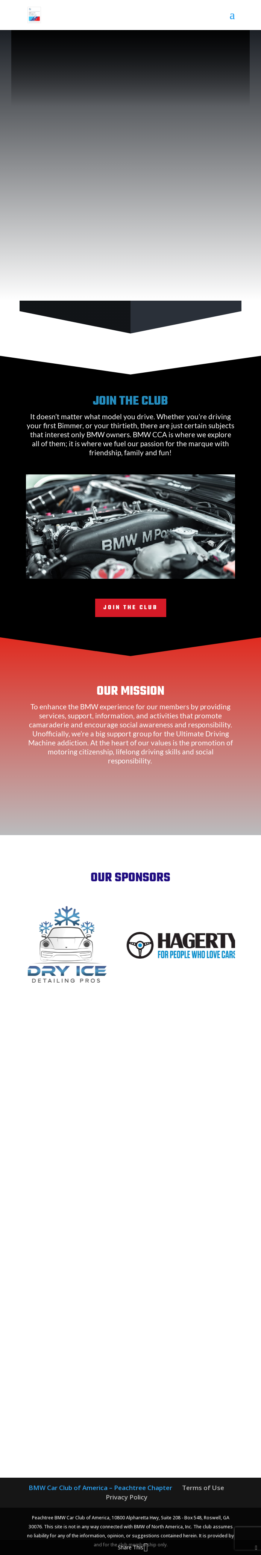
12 (146, 569)
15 (165, 569)
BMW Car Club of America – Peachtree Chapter (100, 1487)
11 (140, 569)
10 (133, 569)
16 (172, 569)
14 (159, 569)
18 (185, 569)
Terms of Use (203, 1487)
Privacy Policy (126, 1497)
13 (153, 569)
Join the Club (130, 607)
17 (178, 569)
